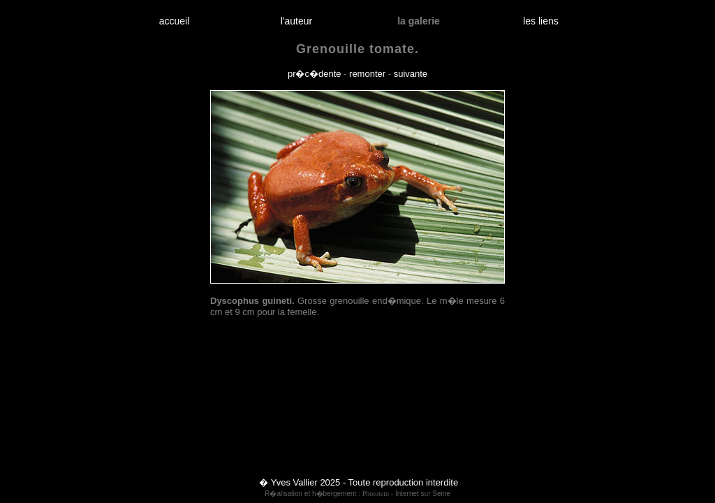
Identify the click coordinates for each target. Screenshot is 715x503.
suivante (410, 73)
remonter (367, 73)
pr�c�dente (314, 73)
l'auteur (296, 21)
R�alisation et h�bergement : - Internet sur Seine (357, 493)
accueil (174, 21)
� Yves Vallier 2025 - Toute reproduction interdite (358, 482)
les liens (541, 21)
